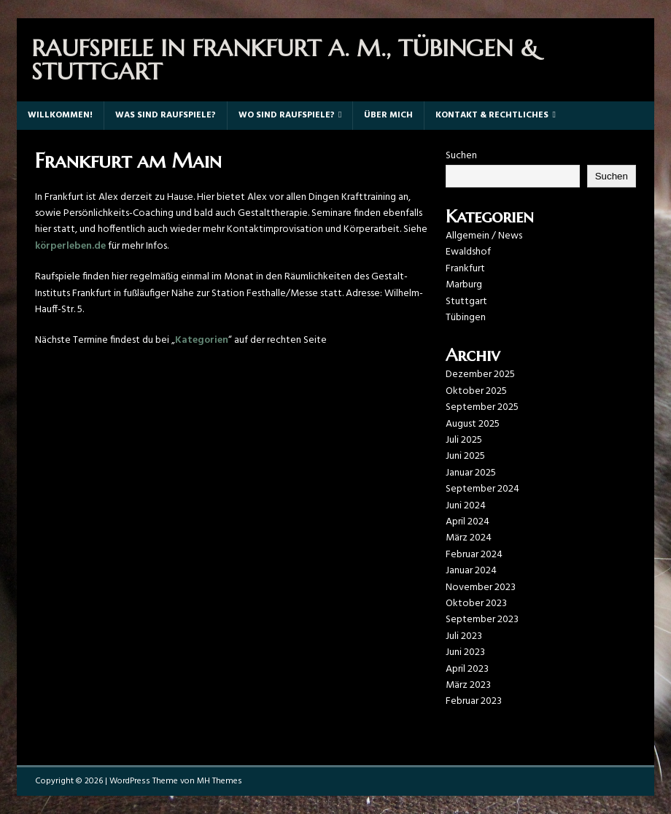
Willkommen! (60, 115)
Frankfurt (465, 268)
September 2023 (482, 619)
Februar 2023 (474, 701)
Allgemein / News (484, 236)
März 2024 (469, 538)
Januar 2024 (471, 570)
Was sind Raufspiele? (165, 115)
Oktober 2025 (476, 391)
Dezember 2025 (480, 374)
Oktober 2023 (476, 603)
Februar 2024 (474, 554)
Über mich (388, 115)
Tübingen (466, 317)
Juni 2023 (465, 652)
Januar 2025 (471, 473)
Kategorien (201, 340)
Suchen (461, 155)
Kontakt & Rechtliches (491, 115)
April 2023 (467, 669)
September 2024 (482, 489)
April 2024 (467, 521)
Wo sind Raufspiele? (286, 115)
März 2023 (468, 685)
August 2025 (473, 424)
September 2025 (482, 407)
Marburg (464, 284)
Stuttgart (466, 301)
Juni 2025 (465, 456)
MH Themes (219, 781)
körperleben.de (70, 246)
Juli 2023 (464, 636)
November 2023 (481, 587)
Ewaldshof (468, 252)
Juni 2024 (466, 505)
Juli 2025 (464, 440)
